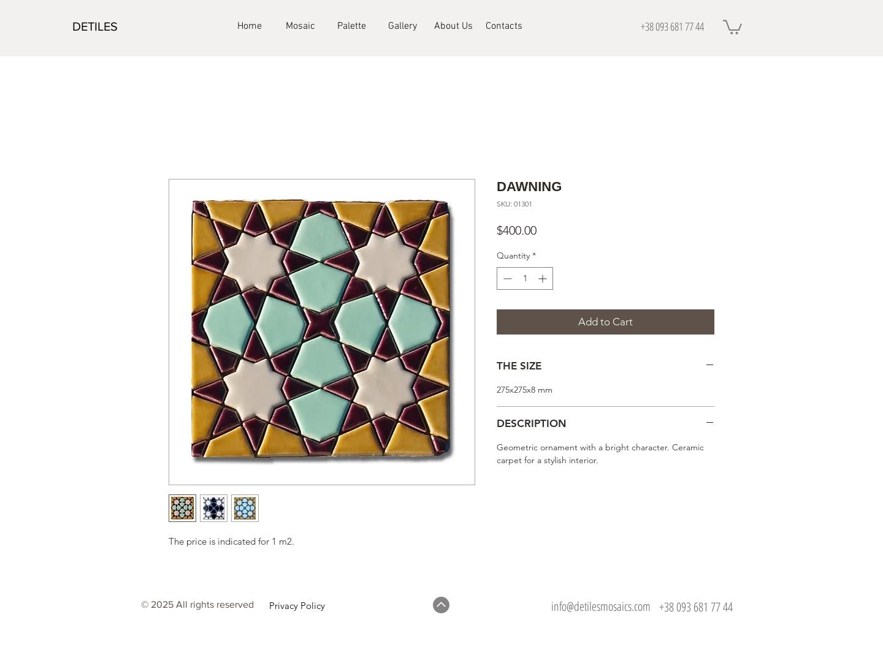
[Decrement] (506, 278)
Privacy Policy (297, 605)
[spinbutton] (525, 278)
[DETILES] (115, 26)
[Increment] (543, 278)
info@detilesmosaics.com (601, 606)
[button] (732, 26)
